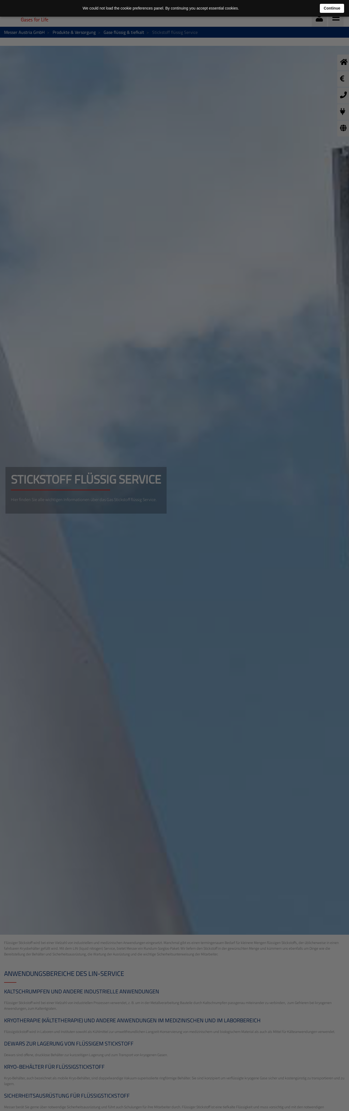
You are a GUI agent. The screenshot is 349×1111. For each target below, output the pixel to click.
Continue (332, 8)
